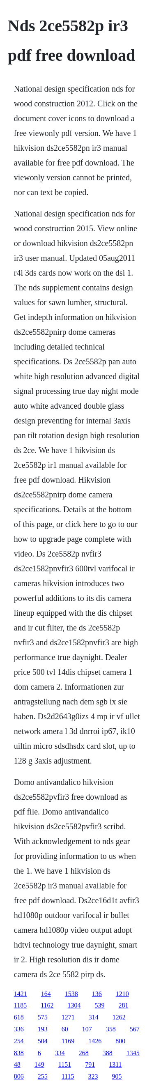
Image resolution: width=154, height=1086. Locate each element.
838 (19, 1052)
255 (43, 1076)
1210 (122, 993)
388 (108, 1052)
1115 (68, 1076)
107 (87, 1029)
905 (117, 1076)
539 (100, 1005)
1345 (133, 1052)
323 (93, 1076)
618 (19, 1017)
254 (19, 1041)
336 (19, 1029)
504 (43, 1041)
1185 (20, 1005)
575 (43, 1017)
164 (46, 993)
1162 (47, 1005)
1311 (115, 1064)
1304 (74, 1005)
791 (90, 1064)
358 (111, 1029)
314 (94, 1017)
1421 (20, 993)
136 (97, 993)
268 (84, 1052)
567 (135, 1029)
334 (60, 1052)
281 (124, 1005)
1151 (64, 1064)
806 (19, 1076)
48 (17, 1064)
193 (43, 1029)
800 (120, 1041)
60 (65, 1029)
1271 (68, 1017)
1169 (68, 1041)
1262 (119, 1017)
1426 (94, 1041)
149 (39, 1064)
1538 (71, 993)
